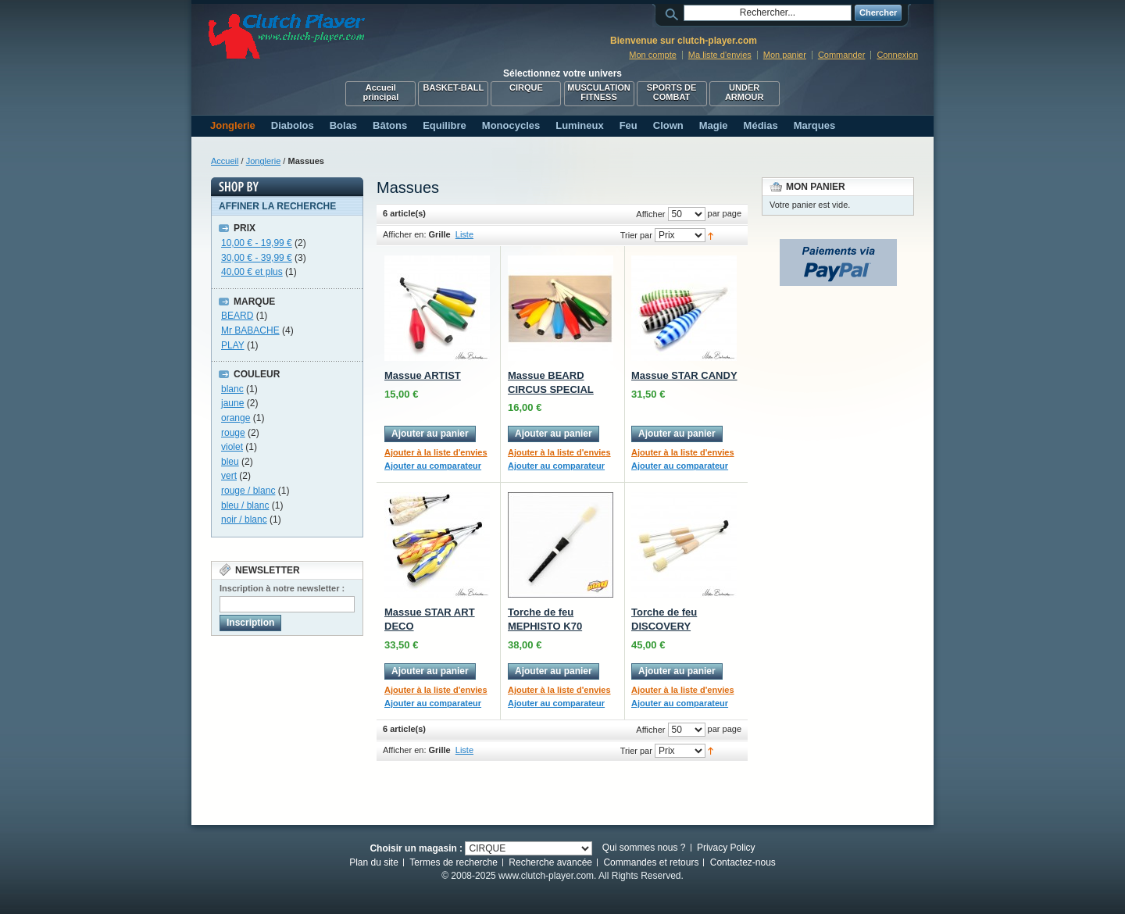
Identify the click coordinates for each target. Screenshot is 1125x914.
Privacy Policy (726, 847)
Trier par (636, 235)
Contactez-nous (743, 862)
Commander (842, 54)
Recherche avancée (550, 862)
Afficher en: (404, 234)
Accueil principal (380, 92)
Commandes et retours (650, 862)
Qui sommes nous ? (644, 847)
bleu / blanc (245, 505)
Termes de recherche (453, 862)
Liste (464, 234)
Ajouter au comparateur (432, 465)
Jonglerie (263, 161)
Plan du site (373, 862)
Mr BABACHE (250, 330)
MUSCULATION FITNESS (598, 92)
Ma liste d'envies (720, 54)
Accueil (224, 161)
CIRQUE (526, 87)
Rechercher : (674, 13)
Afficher (650, 214)
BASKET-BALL (453, 87)
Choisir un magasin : (416, 847)
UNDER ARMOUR (744, 92)
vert (229, 475)
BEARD (237, 315)
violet (232, 446)
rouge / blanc (248, 490)
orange (235, 417)
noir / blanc (244, 519)
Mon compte (653, 54)
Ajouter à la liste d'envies (436, 452)
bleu (230, 461)
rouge (233, 432)
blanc (232, 389)
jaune (232, 403)
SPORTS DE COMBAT (672, 92)
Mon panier (784, 54)
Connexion (897, 54)
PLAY (233, 345)
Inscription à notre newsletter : (282, 588)
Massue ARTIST (422, 375)
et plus (252, 271)
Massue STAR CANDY (684, 375)
